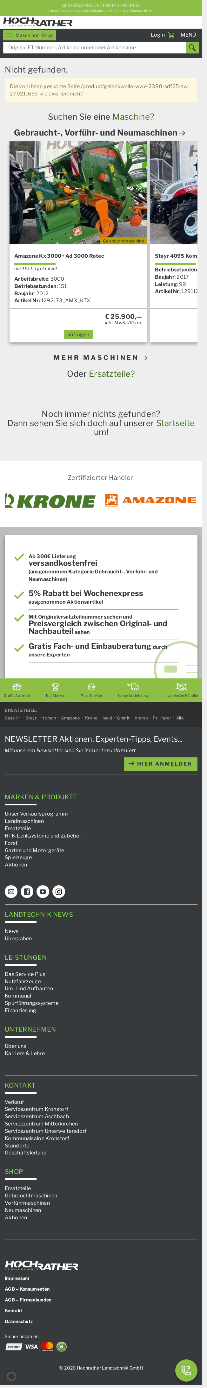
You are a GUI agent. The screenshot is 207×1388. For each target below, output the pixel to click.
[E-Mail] (11, 891)
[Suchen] (192, 47)
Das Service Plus (25, 974)
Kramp (141, 717)
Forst (11, 843)
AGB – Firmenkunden (28, 1299)
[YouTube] (43, 891)
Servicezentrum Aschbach (37, 1116)
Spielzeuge (18, 857)
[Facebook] (27, 891)
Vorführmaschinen (27, 1203)
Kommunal (18, 996)
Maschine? (133, 117)
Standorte (17, 1145)
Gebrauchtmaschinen (31, 1196)
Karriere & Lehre (25, 1053)
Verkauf (14, 1102)
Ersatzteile (18, 828)
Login (158, 35)
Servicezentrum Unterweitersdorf (46, 1131)
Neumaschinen (23, 1210)
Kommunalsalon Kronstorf (37, 1138)
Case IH (13, 717)
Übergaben (18, 939)
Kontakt (13, 1310)
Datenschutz (19, 1321)
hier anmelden (160, 764)
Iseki (107, 717)
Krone (91, 717)
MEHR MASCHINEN (101, 357)
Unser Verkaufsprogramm (36, 814)
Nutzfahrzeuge (23, 981)
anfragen (78, 335)
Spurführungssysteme (32, 1003)
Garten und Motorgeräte (34, 850)
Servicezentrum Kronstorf (36, 1109)
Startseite (175, 423)
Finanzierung (21, 1010)
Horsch (48, 717)
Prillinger (162, 717)
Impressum (17, 1278)
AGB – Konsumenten (27, 1289)
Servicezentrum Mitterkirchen (41, 1124)
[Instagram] (58, 891)
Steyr (31, 717)
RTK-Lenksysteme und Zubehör (43, 835)
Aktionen (16, 865)
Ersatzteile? (112, 374)
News (11, 931)
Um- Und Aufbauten (29, 988)
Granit (123, 717)
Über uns (15, 1046)
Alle (180, 717)
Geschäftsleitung (26, 1153)
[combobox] (101, 47)
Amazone (70, 717)
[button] (11, 1376)
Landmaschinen (24, 821)
